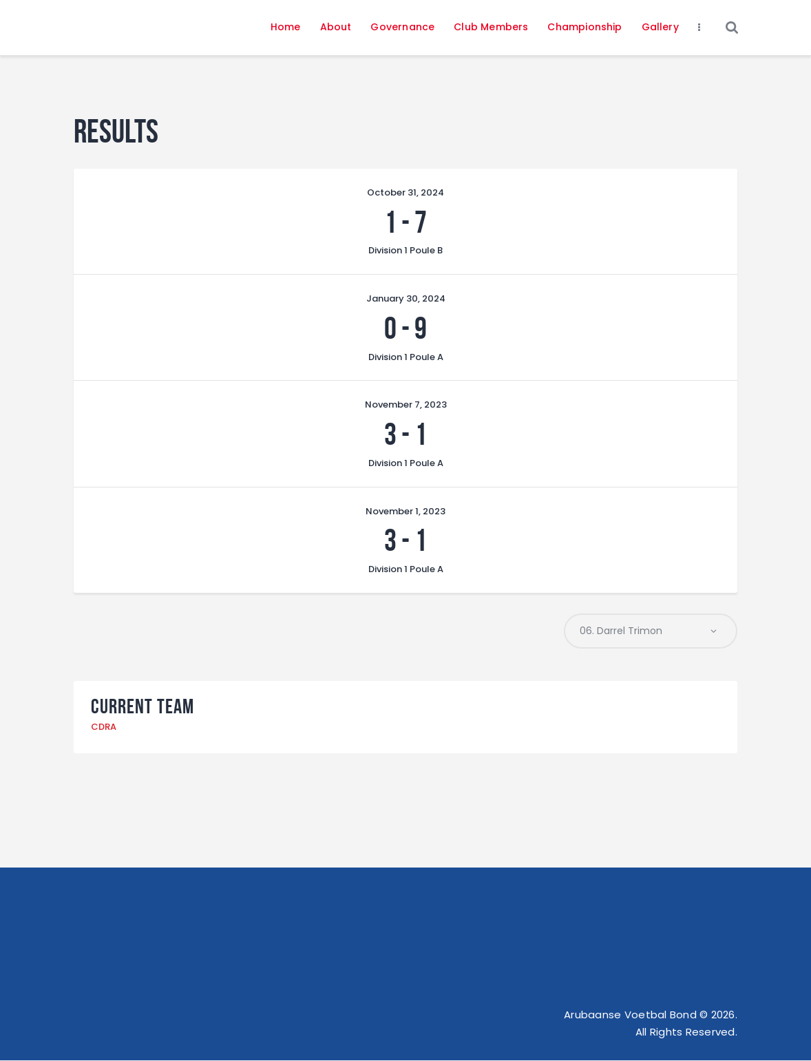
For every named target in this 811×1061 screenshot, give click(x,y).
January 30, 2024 (405, 298)
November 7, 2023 (406, 404)
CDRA (103, 726)
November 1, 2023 (405, 511)
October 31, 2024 (405, 192)
